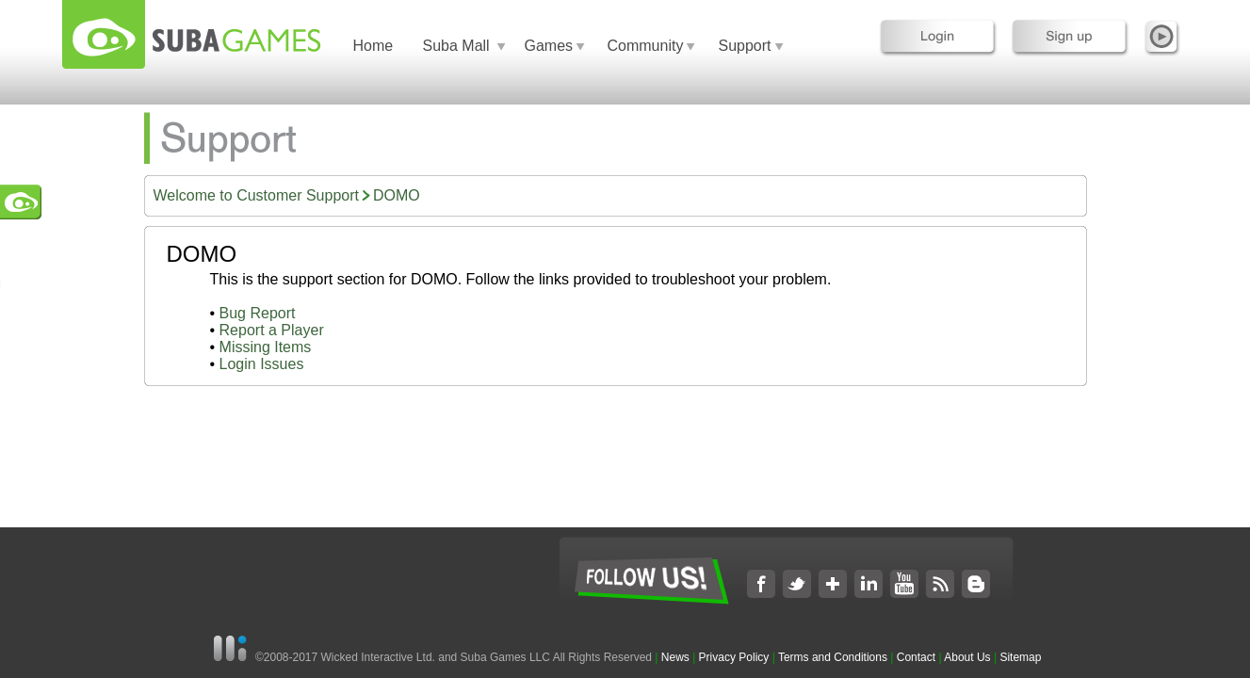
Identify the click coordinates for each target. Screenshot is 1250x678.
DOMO (396, 195)
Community (646, 46)
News (676, 657)
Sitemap (1020, 657)
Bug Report (257, 313)
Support (745, 46)
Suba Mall (456, 46)
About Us (967, 657)
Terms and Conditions (832, 657)
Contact (916, 657)
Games (549, 46)
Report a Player (271, 330)
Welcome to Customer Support (256, 195)
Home (373, 46)
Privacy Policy (734, 657)
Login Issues (261, 364)
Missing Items (265, 347)
